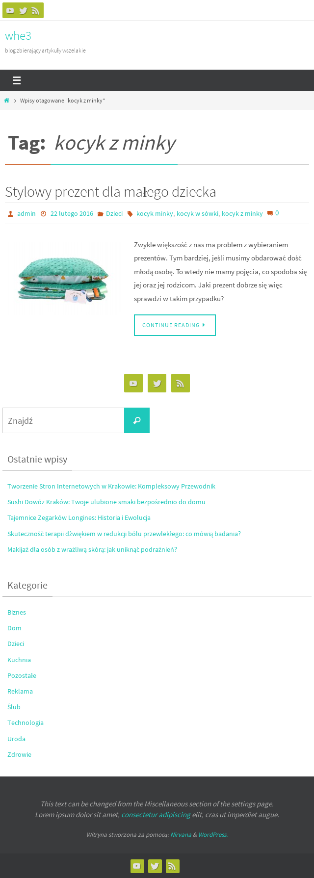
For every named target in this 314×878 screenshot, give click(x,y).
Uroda (16, 738)
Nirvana (180, 834)
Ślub (14, 706)
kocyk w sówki (197, 213)
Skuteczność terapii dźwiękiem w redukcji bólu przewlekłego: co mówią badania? (124, 533)
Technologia (25, 722)
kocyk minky (154, 213)
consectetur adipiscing (155, 814)
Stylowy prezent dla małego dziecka (110, 191)
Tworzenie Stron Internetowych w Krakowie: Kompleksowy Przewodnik (111, 486)
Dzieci (114, 213)
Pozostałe (21, 675)
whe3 (18, 35)
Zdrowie (19, 754)
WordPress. (213, 834)
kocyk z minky (242, 213)
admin (26, 213)
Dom (14, 627)
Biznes (16, 612)
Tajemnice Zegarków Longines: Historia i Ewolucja (79, 517)
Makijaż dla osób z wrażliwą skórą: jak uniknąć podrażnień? (92, 549)
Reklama (20, 691)
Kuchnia (19, 659)
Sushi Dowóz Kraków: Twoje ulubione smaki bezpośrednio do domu (106, 501)
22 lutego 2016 (72, 213)
